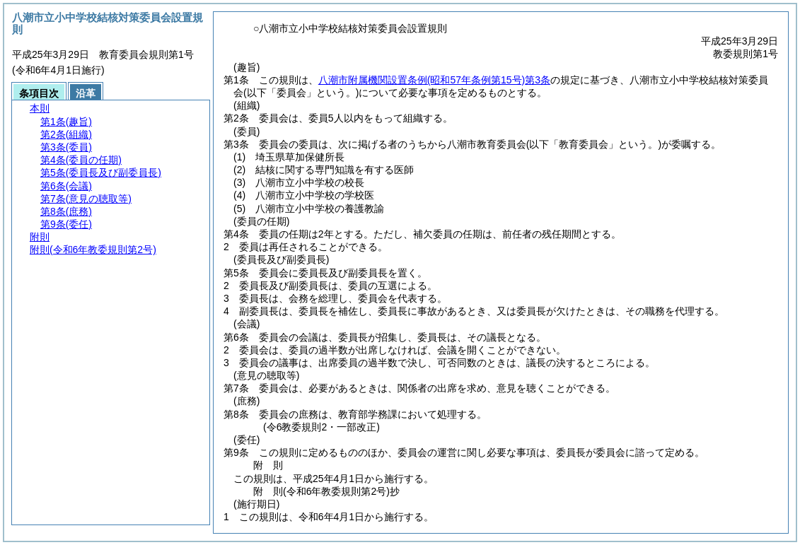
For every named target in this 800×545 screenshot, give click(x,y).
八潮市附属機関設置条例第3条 (434, 80)
